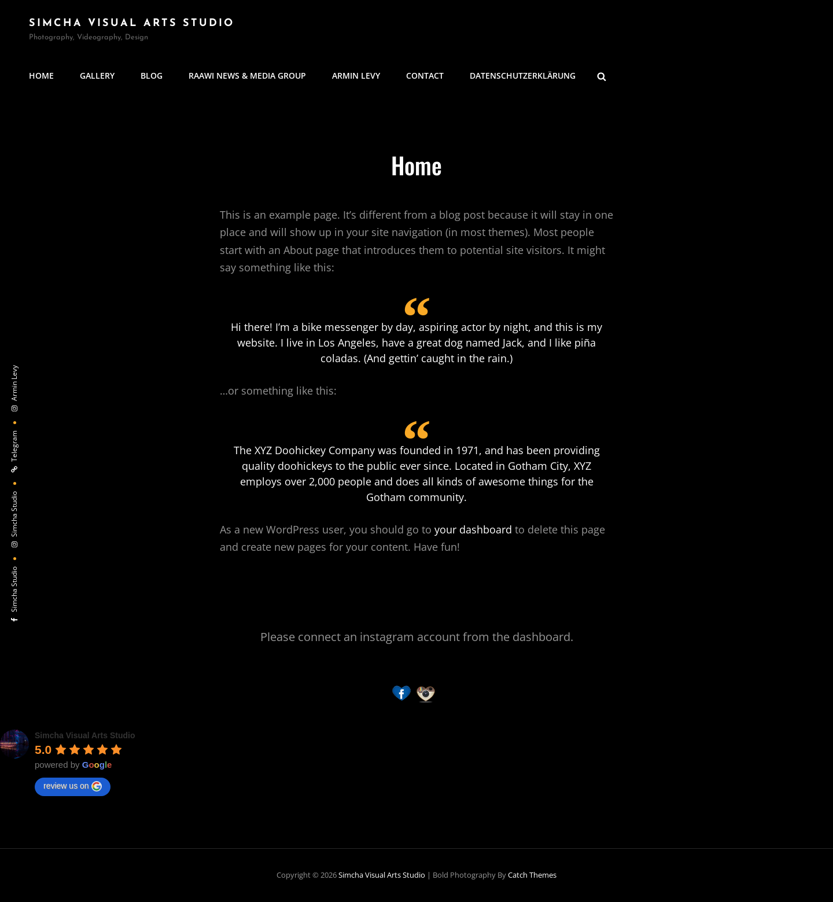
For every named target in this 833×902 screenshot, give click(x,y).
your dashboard (473, 529)
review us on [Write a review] (72, 786)
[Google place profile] (85, 735)
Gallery (97, 75)
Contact (425, 75)
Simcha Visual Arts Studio (131, 23)
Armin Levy (356, 75)
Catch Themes (532, 875)
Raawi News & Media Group (247, 75)
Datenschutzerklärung (523, 75)
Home (41, 75)
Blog (152, 75)
